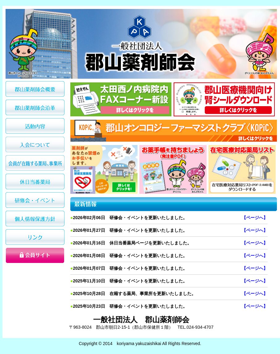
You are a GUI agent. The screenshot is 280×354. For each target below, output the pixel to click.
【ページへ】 (255, 217)
